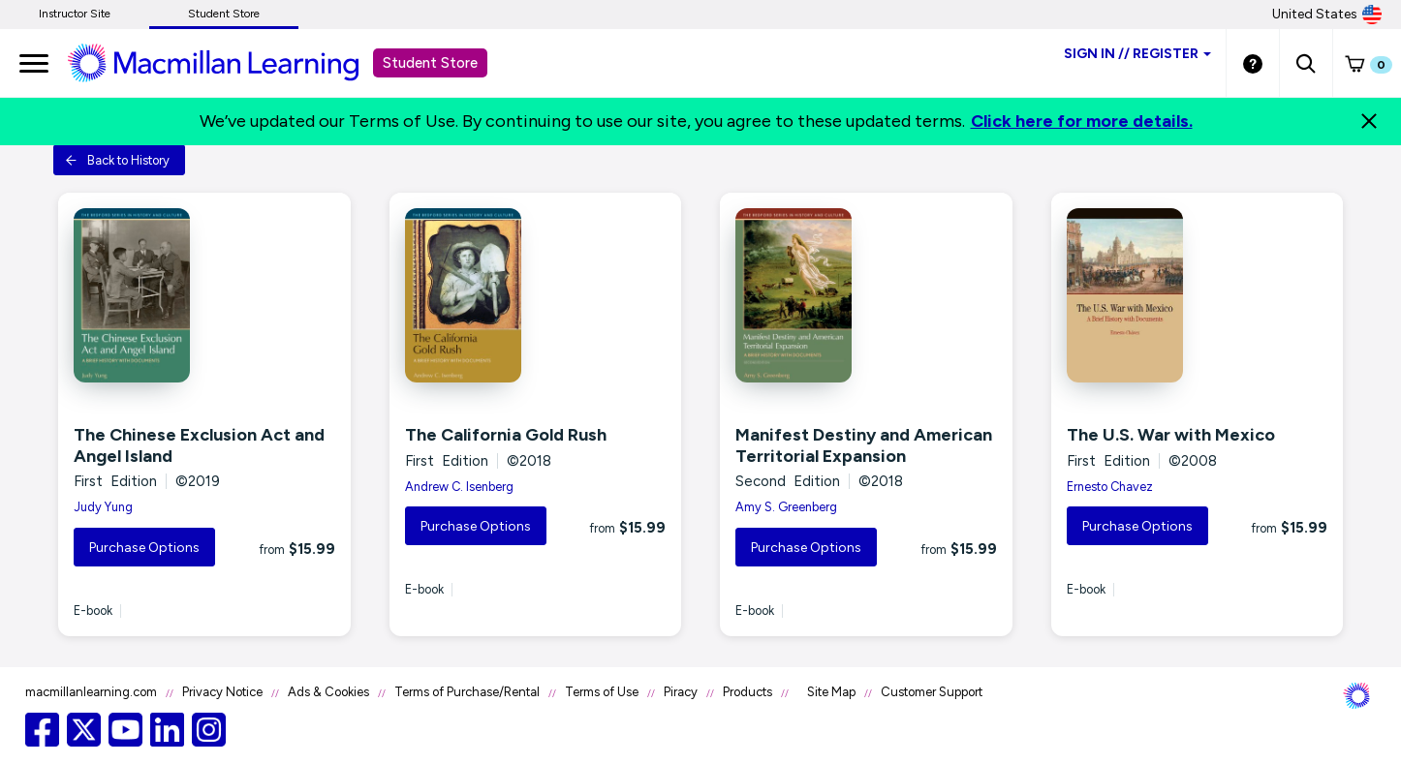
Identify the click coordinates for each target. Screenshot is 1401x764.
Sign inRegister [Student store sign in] (1137, 54)
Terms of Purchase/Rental (467, 692)
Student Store (224, 13)
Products (747, 692)
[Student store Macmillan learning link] (227, 62)
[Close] (1369, 121)
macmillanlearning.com (91, 692)
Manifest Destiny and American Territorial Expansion (863, 445)
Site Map (831, 692)
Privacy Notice (222, 692)
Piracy (681, 692)
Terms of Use (601, 692)
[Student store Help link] (1252, 63)
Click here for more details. (1082, 121)
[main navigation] (34, 63)
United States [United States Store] (1327, 14)
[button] (1305, 63)
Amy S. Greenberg (786, 507)
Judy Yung (103, 507)
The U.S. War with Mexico (1171, 434)
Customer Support (931, 692)
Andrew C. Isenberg (459, 486)
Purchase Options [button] (144, 547)
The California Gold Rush (506, 434)
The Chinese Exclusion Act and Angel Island (199, 445)
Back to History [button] (117, 160)
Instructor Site (74, 13)
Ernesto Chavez (1110, 486)
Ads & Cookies (328, 692)
